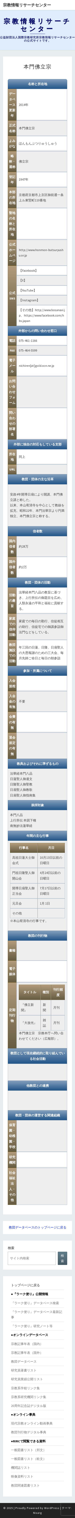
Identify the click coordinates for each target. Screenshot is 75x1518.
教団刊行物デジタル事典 (28, 1432)
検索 (11, 1248)
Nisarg (37, 1513)
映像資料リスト (22, 1476)
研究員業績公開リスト (27, 1379)
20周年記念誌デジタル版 (28, 1406)
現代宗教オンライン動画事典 (32, 1423)
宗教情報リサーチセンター (27, 4)
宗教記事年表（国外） (27, 1353)
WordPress (51, 1508)
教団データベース (24, 1361)
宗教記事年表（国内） (27, 1344)
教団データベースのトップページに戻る (37, 1227)
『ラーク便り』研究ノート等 (32, 1326)
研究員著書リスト (24, 1370)
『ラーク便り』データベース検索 (35, 1303)
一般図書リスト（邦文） (28, 1450)
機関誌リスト (20, 1468)
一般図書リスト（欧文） (28, 1459)
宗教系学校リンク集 (25, 1388)
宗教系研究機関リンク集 (28, 1397)
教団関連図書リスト (25, 1485)
